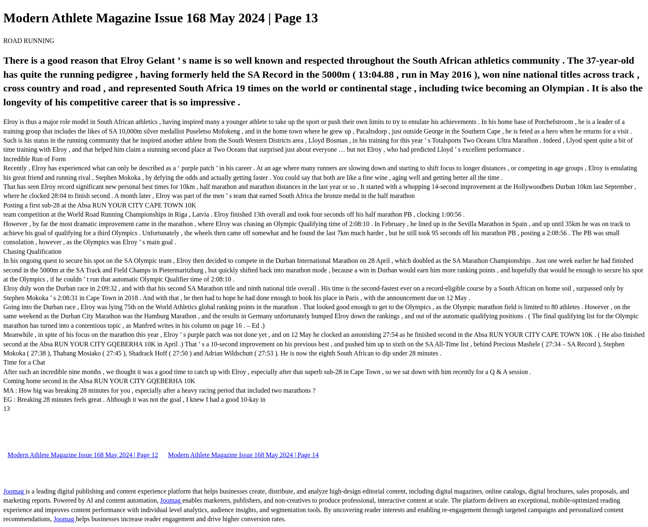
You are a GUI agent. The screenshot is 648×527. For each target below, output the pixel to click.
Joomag (14, 491)
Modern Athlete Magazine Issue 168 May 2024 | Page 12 (82, 454)
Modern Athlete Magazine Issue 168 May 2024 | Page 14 (243, 454)
